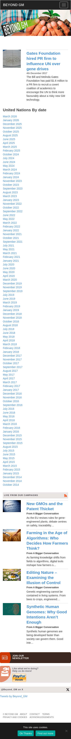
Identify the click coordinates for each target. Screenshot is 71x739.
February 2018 (11, 348)
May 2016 (8, 416)
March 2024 (10, 169)
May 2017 (8, 374)
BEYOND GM (13, 5)
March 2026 (10, 116)
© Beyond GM (10, 714)
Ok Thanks (26, 733)
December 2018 (12, 313)
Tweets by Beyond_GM (13, 696)
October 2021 (11, 237)
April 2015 (9, 461)
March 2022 (10, 222)
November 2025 (12, 127)
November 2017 (12, 359)
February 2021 (11, 256)
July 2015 (8, 450)
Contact (35, 714)
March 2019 (10, 302)
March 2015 (10, 465)
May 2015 (8, 458)
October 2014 (11, 484)
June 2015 (9, 454)
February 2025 (11, 150)
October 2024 (11, 154)
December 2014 (12, 477)
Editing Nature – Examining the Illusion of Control (44, 577)
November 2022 (12, 203)
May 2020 (8, 272)
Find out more (45, 733)
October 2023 (11, 184)
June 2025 (9, 139)
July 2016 (8, 408)
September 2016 (13, 405)
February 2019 (11, 306)
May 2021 (8, 249)
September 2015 (13, 443)
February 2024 (11, 173)
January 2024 (11, 177)
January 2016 (11, 431)
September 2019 (13, 291)
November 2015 (12, 439)
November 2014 (12, 480)
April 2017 (9, 378)
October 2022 (11, 207)
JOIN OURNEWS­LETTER (20, 657)
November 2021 (12, 234)
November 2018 (12, 317)
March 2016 (10, 424)
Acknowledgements (42, 717)
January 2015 (11, 473)
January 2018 (11, 351)
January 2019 (11, 310)
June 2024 (9, 161)
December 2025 (12, 124)
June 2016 (9, 412)
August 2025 (10, 135)
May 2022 (8, 218)
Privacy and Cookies (15, 717)
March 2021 (10, 253)
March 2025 (10, 146)
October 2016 (11, 401)
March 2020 (10, 279)
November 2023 (12, 180)
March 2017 (10, 382)
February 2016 (11, 427)
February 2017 (11, 386)
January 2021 (11, 260)
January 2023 (11, 199)
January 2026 (11, 120)
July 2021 (8, 245)
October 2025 (11, 131)
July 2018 (8, 329)
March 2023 (10, 196)
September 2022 (13, 211)
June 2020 (9, 268)
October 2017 (11, 363)
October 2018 (11, 321)
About (23, 714)
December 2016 (12, 393)
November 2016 (12, 397)
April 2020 (9, 275)
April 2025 (9, 142)
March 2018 (10, 344)
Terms (46, 714)
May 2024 (8, 165)
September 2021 (13, 241)
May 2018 (8, 336)
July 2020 (8, 264)
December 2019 (12, 283)
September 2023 (13, 188)
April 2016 (9, 420)
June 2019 (9, 298)
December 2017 (12, 355)
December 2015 (12, 435)
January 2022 (11, 230)
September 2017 (13, 367)
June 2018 (9, 332)
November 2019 (12, 287)
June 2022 (9, 215)
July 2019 (8, 294)
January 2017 (11, 389)
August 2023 (10, 192)
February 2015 (11, 469)
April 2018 (9, 340)
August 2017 (10, 370)
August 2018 (10, 325)
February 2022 (11, 226)
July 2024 (8, 158)
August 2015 (10, 446)
